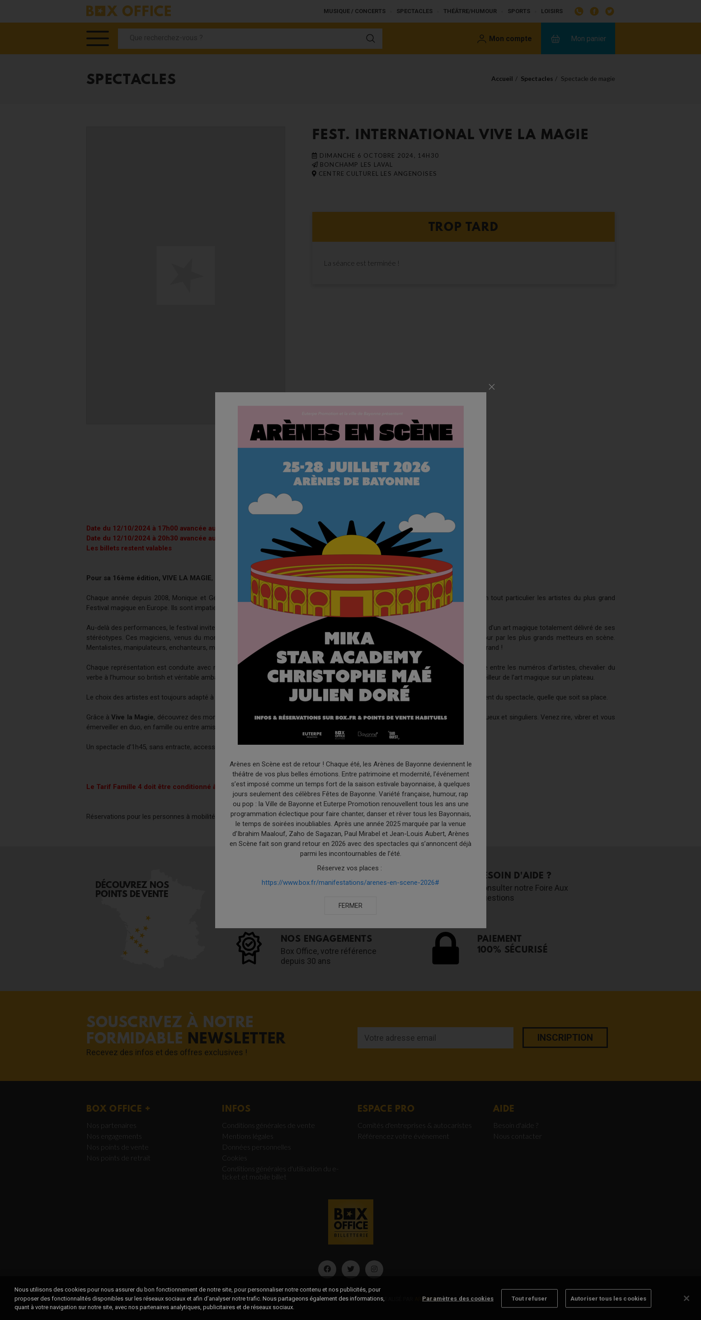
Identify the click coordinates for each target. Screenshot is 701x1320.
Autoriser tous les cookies (608, 1306)
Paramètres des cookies (458, 1306)
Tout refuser (530, 1306)
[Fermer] (686, 1306)
